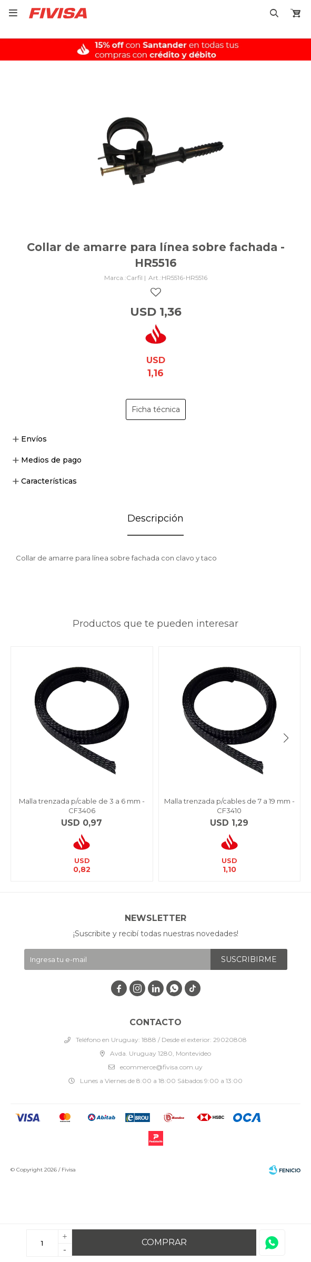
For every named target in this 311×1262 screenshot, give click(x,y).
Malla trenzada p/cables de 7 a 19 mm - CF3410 (229, 806)
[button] (286, 738)
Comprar (164, 1242)
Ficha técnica (156, 409)
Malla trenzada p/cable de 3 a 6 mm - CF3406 (82, 806)
